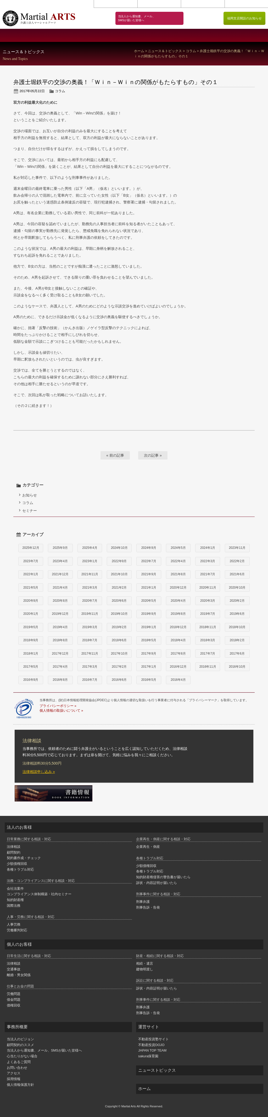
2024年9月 (148, 548)
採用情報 (202, 4)
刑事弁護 (143, 902)
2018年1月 (30, 653)
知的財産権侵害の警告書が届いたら (163, 877)
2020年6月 (119, 600)
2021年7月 (207, 574)
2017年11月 (89, 653)
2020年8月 (60, 600)
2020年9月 (30, 600)
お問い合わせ (115, 4)
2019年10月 (119, 614)
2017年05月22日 (32, 91)
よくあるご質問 (19, 1062)
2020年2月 (237, 600)
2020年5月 (148, 600)
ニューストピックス (157, 1070)
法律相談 (13, 847)
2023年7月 (30, 561)
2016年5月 (148, 680)
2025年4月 (89, 548)
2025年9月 (60, 548)
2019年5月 (30, 627)
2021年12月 (60, 574)
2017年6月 (237, 653)
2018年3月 (207, 640)
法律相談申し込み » (39, 772)
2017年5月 (30, 666)
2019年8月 (178, 614)
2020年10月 (237, 587)
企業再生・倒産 (148, 847)
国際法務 (13, 906)
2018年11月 (207, 627)
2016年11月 (207, 666)
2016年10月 (237, 666)
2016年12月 (178, 666)
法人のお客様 (111, 35)
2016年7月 (89, 680)
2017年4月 (60, 666)
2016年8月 (60, 680)
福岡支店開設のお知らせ (244, 18)
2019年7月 (207, 614)
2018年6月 (119, 640)
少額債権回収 (17, 864)
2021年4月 (60, 587)
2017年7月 (207, 653)
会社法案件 (15, 889)
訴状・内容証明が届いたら (156, 883)
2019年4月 (60, 627)
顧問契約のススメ (201, 35)
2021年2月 (119, 587)
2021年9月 (148, 574)
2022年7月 (148, 561)
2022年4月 (178, 561)
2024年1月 (207, 548)
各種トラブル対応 (20, 869)
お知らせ (29, 495)
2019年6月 (237, 614)
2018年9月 (30, 640)
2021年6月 (237, 574)
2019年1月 (148, 627)
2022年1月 (30, 574)
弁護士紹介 (245, 35)
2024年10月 (119, 548)
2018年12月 (178, 627)
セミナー (29, 510)
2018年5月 (148, 640)
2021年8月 (178, 574)
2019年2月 (119, 627)
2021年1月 (148, 587)
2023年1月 (89, 561)
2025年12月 (31, 548)
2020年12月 (178, 587)
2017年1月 (148, 666)
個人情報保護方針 (246, 4)
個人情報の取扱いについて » (61, 710)
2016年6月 (119, 680)
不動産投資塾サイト (153, 1039)
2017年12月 (60, 653)
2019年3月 (89, 627)
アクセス (159, 4)
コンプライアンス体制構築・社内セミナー (39, 894)
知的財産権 (15, 900)
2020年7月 (89, 600)
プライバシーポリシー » (58, 706)
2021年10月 (119, 574)
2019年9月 (148, 614)
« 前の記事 (115, 455)
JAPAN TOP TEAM (152, 1050)
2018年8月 (60, 640)
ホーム (139, 51)
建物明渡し (144, 969)
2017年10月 (119, 653)
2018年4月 (178, 640)
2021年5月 (30, 587)
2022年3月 (207, 561)
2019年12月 (60, 614)
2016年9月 (30, 680)
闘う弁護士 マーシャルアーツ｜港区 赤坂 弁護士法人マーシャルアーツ (39, 18)
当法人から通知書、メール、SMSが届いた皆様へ (44, 1050)
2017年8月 (178, 653)
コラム (191, 51)
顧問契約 (13, 852)
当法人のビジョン (67, 35)
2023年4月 (60, 561)
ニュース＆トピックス (165, 51)
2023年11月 (237, 548)
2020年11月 (207, 587)
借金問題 (13, 1000)
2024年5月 (178, 548)
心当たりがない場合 (22, 1056)
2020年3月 (207, 600)
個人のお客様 (156, 35)
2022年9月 (119, 561)
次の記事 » (153, 455)
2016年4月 (178, 680)
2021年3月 (89, 587)
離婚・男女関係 (19, 975)
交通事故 (13, 969)
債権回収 (13, 1005)
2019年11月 (89, 614)
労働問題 (13, 994)
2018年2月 (237, 640)
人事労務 (13, 924)
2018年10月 (237, 627)
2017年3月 (89, 666)
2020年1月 (30, 614)
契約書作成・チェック (24, 858)
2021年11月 (89, 574)
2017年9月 (148, 653)
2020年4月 (178, 600)
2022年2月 (237, 561)
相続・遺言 (144, 963)
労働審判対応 (17, 930)
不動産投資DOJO (151, 1045)
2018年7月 (89, 640)
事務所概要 (22, 35)
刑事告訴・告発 (148, 907)
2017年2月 (119, 666)
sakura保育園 (148, 1056)
